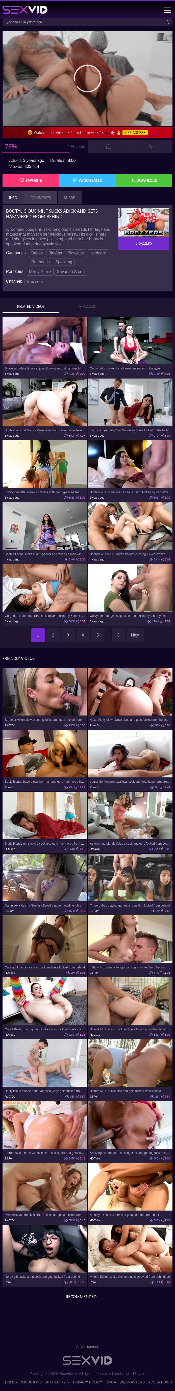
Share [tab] (69, 197)
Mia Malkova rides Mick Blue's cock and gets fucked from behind (45, 1215)
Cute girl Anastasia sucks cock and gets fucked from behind (45, 967)
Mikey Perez (40, 272)
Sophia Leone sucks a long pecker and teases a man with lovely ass (45, 554)
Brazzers (35, 281)
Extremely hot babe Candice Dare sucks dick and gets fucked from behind (45, 1153)
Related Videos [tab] (31, 307)
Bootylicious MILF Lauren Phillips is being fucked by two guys (130, 554)
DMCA (111, 1382)
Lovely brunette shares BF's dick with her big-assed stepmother (45, 492)
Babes (37, 253)
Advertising (160, 1382)
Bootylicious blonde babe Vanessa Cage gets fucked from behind (45, 1091)
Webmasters (132, 1382)
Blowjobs (75, 253)
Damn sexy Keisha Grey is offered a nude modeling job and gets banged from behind (45, 905)
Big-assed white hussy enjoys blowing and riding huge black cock (45, 368)
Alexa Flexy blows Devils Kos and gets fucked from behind (129, 720)
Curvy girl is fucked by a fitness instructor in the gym (125, 368)
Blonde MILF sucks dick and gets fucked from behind (125, 1091)
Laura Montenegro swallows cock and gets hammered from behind (130, 781)
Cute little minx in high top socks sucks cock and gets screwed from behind (45, 1029)
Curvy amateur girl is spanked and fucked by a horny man (128, 616)
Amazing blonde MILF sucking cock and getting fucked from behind (130, 1153)
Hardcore (97, 253)
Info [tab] (13, 197)
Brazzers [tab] (87, 307)
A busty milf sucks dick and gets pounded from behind (126, 1215)
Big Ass (55, 253)
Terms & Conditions (22, 1382)
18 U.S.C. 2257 (57, 1382)
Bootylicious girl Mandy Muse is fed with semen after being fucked (45, 430)
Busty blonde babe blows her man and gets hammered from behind (45, 781)
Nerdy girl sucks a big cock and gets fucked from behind (42, 1277)
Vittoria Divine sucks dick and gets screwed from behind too (130, 1277)
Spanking (63, 262)
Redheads (40, 262)
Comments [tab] (41, 197)
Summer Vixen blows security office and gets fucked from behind (45, 720)
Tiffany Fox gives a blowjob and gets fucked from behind (127, 967)
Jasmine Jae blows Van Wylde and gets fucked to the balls (129, 430)
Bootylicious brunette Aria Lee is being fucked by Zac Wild (129, 492)
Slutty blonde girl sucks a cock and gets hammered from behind (45, 843)
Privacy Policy (87, 1382)
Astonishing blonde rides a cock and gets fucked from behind (130, 843)
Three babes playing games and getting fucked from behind (130, 905)
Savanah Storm (71, 272)
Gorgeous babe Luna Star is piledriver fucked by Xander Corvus (45, 616)
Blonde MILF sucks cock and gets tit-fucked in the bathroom (130, 1029)
